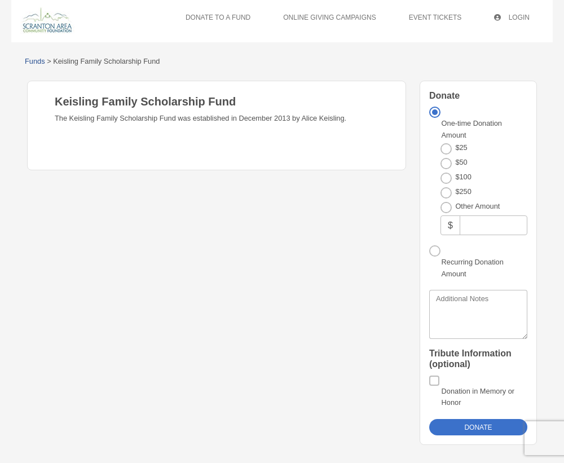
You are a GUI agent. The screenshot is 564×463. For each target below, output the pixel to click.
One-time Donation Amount (472, 129)
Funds (35, 61)
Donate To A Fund (218, 17)
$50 (461, 162)
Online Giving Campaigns (329, 17)
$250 (463, 191)
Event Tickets (435, 17)
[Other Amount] (493, 225)
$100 (463, 177)
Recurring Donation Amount (473, 267)
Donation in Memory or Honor (478, 397)
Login (512, 17)
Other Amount (477, 206)
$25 (461, 147)
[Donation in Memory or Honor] (434, 381)
